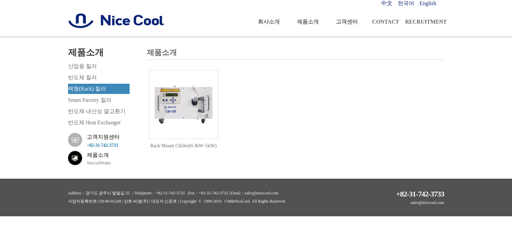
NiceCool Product (99, 163)
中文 (387, 3)
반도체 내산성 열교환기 (97, 111)
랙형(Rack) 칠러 (87, 89)
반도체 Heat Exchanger (94, 122)
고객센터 (347, 22)
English (428, 3)
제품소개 (308, 22)
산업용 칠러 (82, 66)
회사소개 (269, 22)
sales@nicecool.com (427, 202)
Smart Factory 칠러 (89, 100)
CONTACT (385, 22)
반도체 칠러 (82, 77)
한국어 (407, 3)
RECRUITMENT (424, 22)
